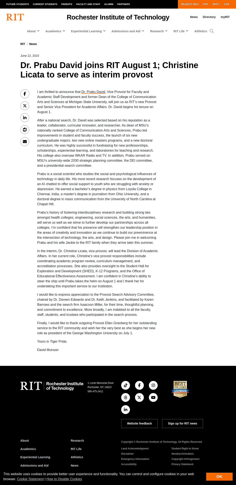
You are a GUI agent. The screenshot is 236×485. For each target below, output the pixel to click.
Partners (123, 4)
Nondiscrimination (183, 453)
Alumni (108, 4)
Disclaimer (127, 453)
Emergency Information (135, 459)
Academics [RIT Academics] (28, 449)
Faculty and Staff (88, 4)
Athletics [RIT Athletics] (77, 457)
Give (226, 4)
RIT (22, 44)
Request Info (190, 4)
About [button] (31, 31)
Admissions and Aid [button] (125, 31)
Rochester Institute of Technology (118, 17)
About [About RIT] (24, 440)
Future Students (17, 4)
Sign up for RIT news (182, 423)
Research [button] (157, 31)
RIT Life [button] (179, 31)
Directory (209, 17)
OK (219, 476)
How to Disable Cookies (64, 479)
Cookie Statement (30, 479)
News (194, 17)
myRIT (225, 17)
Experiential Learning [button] (86, 31)
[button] (212, 31)
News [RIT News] (75, 465)
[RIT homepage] (15, 17)
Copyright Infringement (185, 459)
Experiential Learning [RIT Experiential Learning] (35, 457)
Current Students (45, 4)
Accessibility (128, 464)
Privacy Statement (182, 464)
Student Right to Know (185, 448)
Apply (216, 4)
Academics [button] (53, 31)
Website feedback (139, 423)
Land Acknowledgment (135, 448)
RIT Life (76, 449)
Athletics (200, 31)
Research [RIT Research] (77, 440)
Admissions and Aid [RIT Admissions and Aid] (34, 465)
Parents (66, 4)
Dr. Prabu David (93, 92)
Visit (205, 4)
